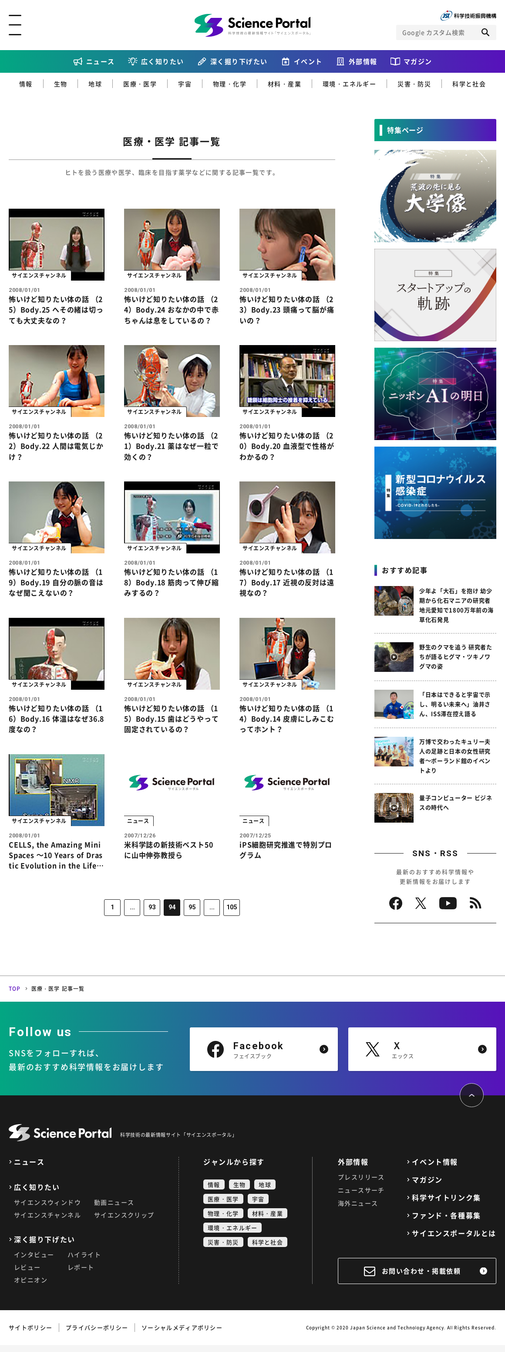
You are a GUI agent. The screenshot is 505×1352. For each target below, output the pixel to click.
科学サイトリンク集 (446, 1205)
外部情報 (363, 61)
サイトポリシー (30, 1334)
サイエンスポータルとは (454, 1240)
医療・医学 (140, 83)
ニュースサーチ (361, 1197)
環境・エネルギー (349, 83)
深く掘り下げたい (239, 61)
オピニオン (30, 1286)
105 (229, 922)
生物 (60, 83)
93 (152, 922)
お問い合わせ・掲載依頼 (421, 1278)
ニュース (100, 61)
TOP (15, 996)
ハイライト (84, 1261)
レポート (80, 1274)
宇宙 (185, 83)
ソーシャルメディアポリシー (181, 1334)
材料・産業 (284, 83)
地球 (95, 83)
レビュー (27, 1274)
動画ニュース (114, 1209)
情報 (26, 83)
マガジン (418, 61)
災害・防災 (414, 83)
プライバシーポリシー (97, 1334)
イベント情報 (435, 1169)
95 (191, 922)
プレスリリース (361, 1183)
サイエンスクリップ (124, 1221)
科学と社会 (469, 83)
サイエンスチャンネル (47, 1221)
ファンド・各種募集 (446, 1222)
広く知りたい (162, 61)
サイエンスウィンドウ (47, 1209)
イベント (308, 61)
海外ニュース (358, 1210)
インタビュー (34, 1261)
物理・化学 (229, 83)
